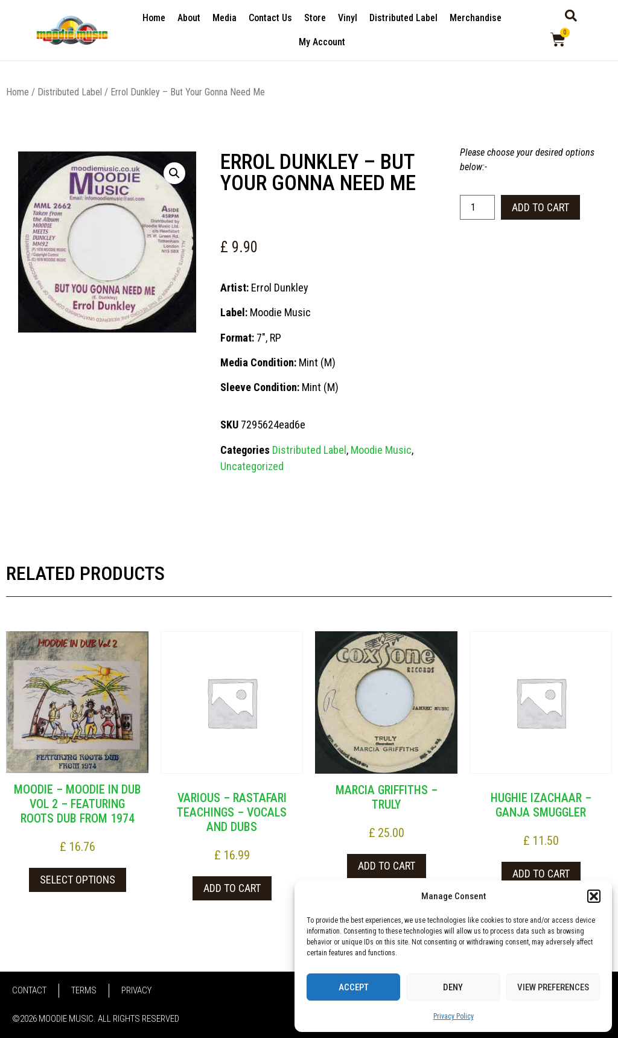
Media (224, 18)
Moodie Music (381, 450)
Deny (453, 987)
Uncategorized (252, 466)
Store (315, 18)
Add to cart (540, 207)
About (188, 18)
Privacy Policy (453, 1016)
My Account (322, 42)
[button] (594, 896)
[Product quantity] (477, 207)
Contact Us (270, 18)
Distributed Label (403, 18)
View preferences (553, 987)
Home (153, 18)
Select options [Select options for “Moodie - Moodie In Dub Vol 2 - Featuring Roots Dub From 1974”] (77, 879)
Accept (354, 987)
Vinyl (347, 18)
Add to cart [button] (232, 888)
